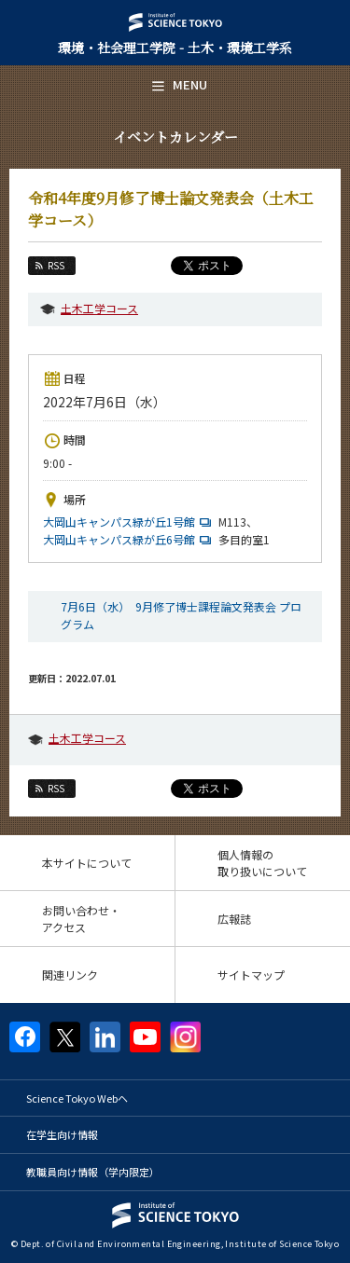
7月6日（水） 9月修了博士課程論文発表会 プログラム (181, 615)
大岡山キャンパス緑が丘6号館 (129, 539)
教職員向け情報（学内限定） (93, 1171)
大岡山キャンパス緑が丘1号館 (129, 521)
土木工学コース (99, 308)
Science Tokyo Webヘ (77, 1098)
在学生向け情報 (62, 1134)
